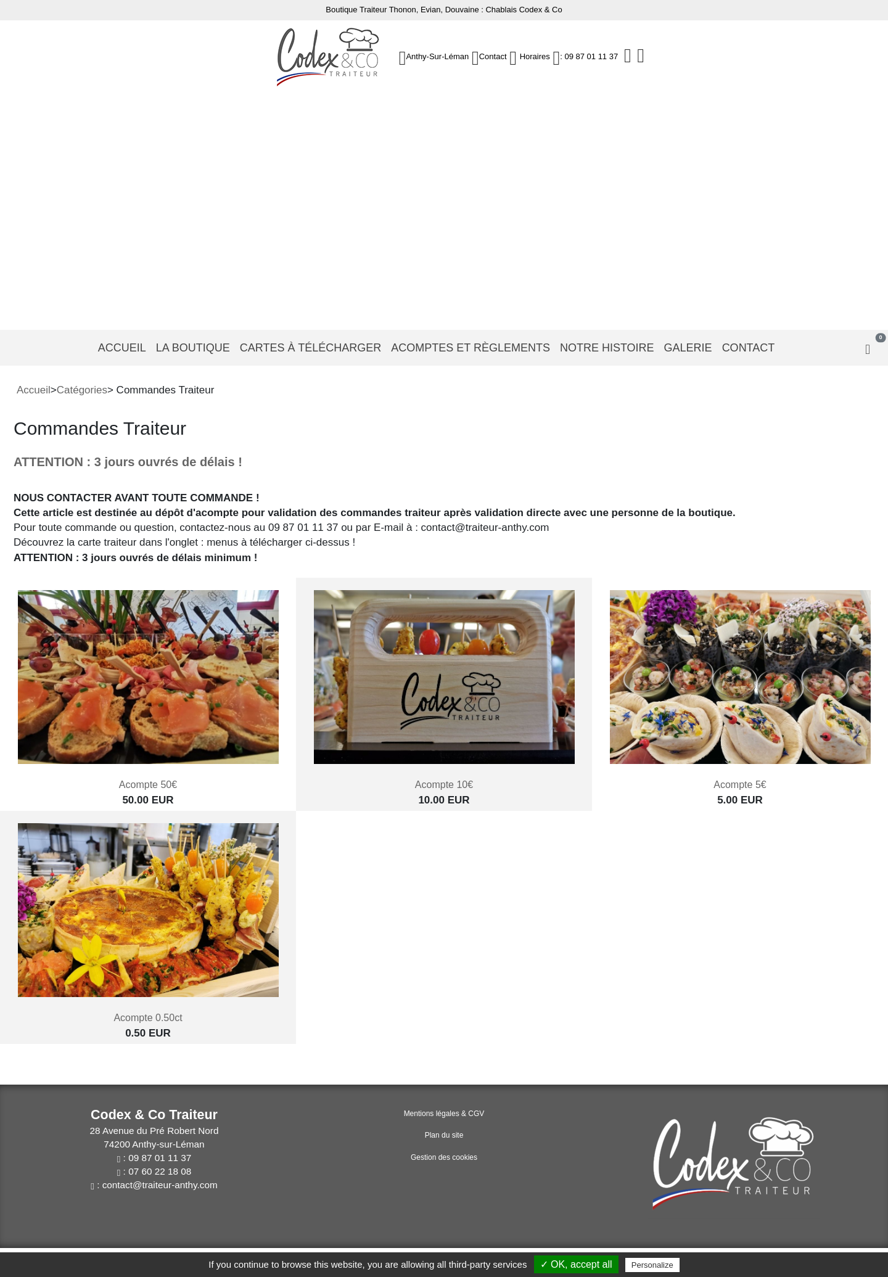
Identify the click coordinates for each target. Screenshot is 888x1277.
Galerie (688, 348)
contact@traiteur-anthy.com (160, 1185)
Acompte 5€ (739, 784)
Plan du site (444, 1135)
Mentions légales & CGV (444, 1113)
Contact (493, 56)
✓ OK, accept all (576, 1264)
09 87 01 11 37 (159, 1157)
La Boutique (193, 348)
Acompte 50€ (148, 784)
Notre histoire (607, 348)
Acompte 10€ (444, 784)
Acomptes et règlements (470, 348)
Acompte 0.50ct (147, 1017)
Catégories (82, 390)
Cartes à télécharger (310, 348)
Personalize (652, 1265)
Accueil (122, 348)
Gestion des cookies (444, 1157)
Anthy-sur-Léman (437, 56)
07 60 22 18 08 (159, 1171)
